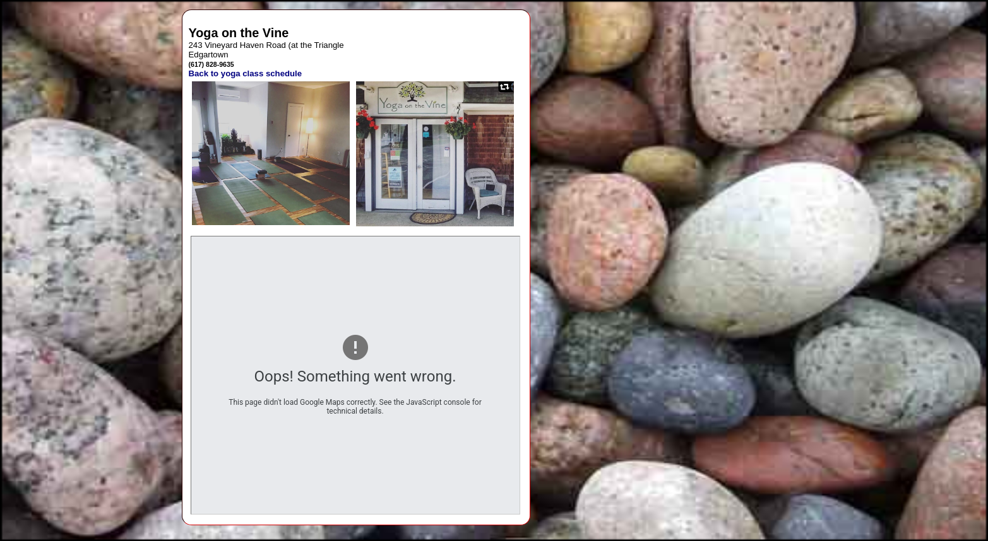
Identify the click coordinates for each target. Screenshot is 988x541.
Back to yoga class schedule (245, 73)
